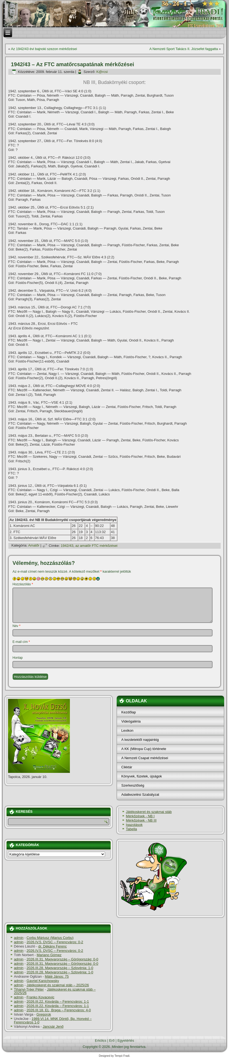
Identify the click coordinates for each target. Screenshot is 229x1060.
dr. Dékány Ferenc (52, 946)
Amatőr (34, 546)
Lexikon (127, 730)
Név (16, 626)
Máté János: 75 (57, 976)
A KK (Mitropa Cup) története (143, 749)
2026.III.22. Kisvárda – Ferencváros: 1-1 (58, 1001)
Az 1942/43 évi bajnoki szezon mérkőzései (44, 49)
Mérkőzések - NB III (141, 820)
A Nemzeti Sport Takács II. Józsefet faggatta (183, 49)
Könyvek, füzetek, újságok (141, 776)
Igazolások (134, 825)
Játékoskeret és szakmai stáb (149, 812)
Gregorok (43, 1014)
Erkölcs (100, 1040)
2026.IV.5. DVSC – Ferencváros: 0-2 (55, 942)
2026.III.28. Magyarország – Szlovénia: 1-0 (60, 968)
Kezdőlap (128, 712)
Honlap (18, 658)
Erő (111, 1040)
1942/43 (67, 546)
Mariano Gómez (49, 955)
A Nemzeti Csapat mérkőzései (144, 758)
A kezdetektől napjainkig (140, 740)
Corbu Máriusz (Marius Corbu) (50, 938)
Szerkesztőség (132, 785)
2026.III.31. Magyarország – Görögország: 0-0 (62, 959)
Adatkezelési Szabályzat (140, 795)
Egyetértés (125, 1040)
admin (18, 938)
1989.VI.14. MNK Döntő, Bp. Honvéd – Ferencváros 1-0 (53, 1020)
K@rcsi (102, 72)
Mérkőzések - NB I (140, 816)
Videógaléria (131, 721)
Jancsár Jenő (53, 1026)
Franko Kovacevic (40, 997)
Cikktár (126, 767)
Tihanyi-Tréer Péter (29, 989)
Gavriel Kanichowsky (43, 981)
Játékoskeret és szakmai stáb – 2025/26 (58, 985)
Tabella (131, 829)
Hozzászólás (23, 584)
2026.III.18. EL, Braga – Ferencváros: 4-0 (59, 1010)
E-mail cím (21, 642)
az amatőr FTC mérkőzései (96, 546)
